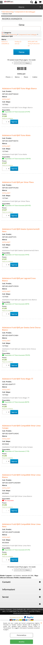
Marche (21, 7)
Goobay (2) (18, 41)
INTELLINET (6, 99)
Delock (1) (5, 41)
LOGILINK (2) (5, 43)
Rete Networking (12, 34)
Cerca (21, 24)
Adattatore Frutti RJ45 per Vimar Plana (18, 182)
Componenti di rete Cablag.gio (28, 34)
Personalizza (21, 635)
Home (3, 34)
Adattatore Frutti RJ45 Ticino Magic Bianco (19, 88)
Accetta (21, 642)
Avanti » (28, 63)
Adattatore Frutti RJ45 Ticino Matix (16, 135)
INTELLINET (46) (32, 41)
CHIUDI (41, 623)
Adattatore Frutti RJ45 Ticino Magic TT (17, 379)
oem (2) (17, 43)
